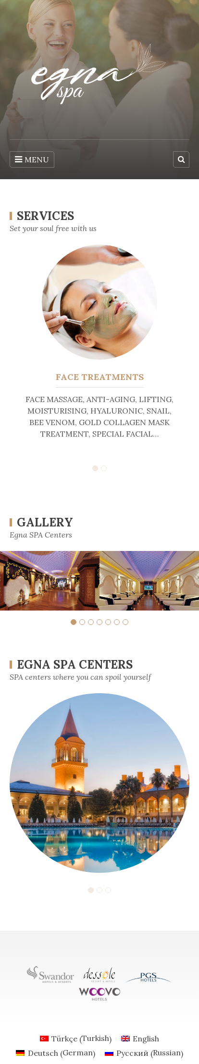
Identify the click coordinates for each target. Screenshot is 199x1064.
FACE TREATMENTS (100, 376)
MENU (32, 159)
